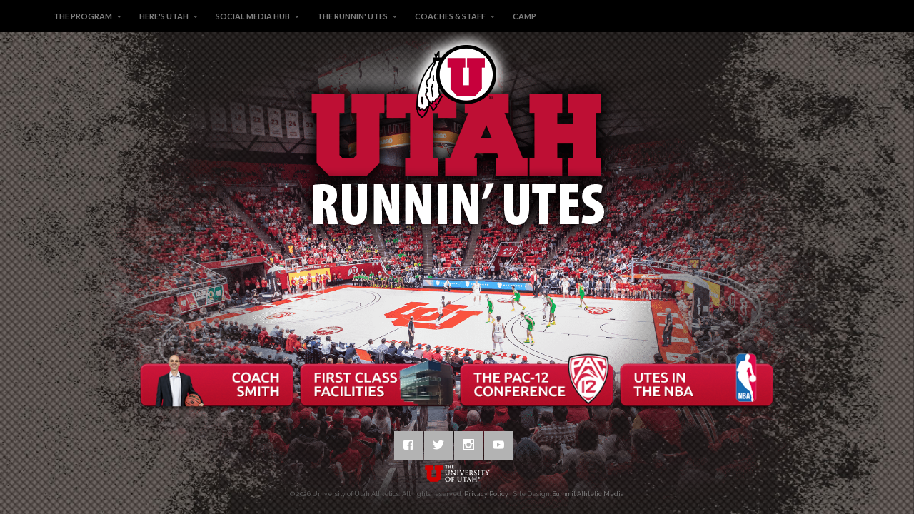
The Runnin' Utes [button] (352, 16)
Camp (524, 16)
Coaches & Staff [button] (450, 16)
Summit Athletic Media (588, 494)
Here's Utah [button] (164, 16)
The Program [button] (83, 16)
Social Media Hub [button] (253, 16)
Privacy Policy (486, 494)
